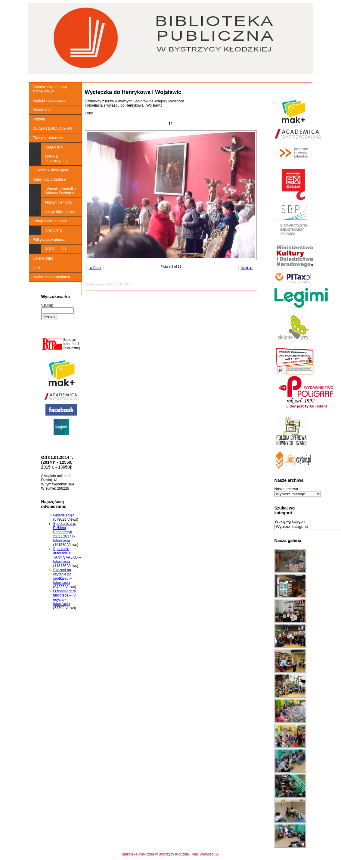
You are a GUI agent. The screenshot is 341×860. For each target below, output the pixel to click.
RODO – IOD (55, 249)
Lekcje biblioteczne (60, 212)
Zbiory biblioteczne (48, 138)
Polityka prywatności (49, 240)
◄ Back (95, 268)
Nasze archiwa (286, 489)
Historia (39, 119)
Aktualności (42, 110)
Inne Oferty (54, 230)
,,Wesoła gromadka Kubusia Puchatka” (60, 191)
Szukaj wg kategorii (289, 521)
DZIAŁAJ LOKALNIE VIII (52, 128)
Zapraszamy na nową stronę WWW (50, 89)
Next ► (247, 268)
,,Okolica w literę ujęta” (51, 170)
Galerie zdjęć (43, 258)
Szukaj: (47, 305)
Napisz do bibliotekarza (51, 277)
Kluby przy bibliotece (49, 179)
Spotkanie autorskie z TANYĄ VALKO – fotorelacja (67, 555)
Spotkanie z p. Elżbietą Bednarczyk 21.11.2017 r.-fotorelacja (64, 532)
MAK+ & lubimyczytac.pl (57, 158)
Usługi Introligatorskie (50, 221)
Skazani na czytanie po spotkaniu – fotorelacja (62, 576)
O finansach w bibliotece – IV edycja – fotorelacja (64, 597)
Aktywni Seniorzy (58, 202)
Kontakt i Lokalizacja (49, 100)
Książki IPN (54, 147)
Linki (36, 268)
